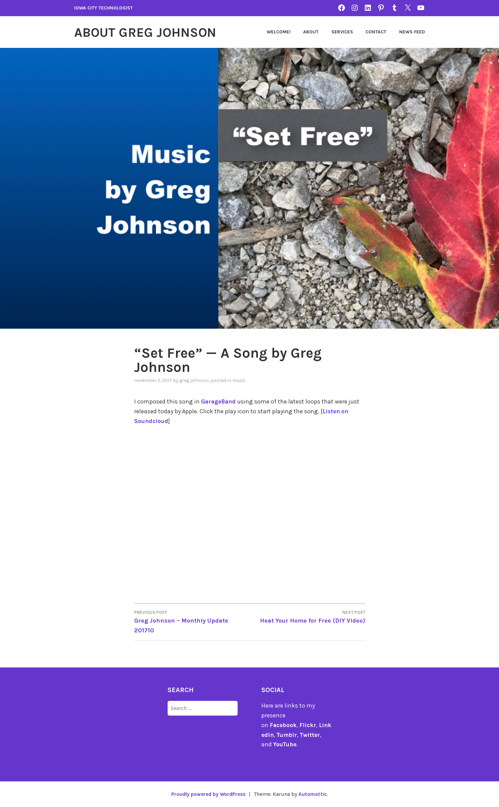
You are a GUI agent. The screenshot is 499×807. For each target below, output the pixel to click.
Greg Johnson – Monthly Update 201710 (192, 621)
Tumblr (291, 734)
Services (342, 32)
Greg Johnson (194, 380)
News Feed (412, 32)
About (311, 32)
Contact (375, 32)
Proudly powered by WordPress (207, 794)
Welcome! (279, 32)
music (239, 380)
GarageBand (219, 401)
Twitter (315, 734)
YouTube (285, 744)
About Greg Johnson (151, 32)
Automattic (315, 794)
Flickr (309, 724)
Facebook (284, 724)
